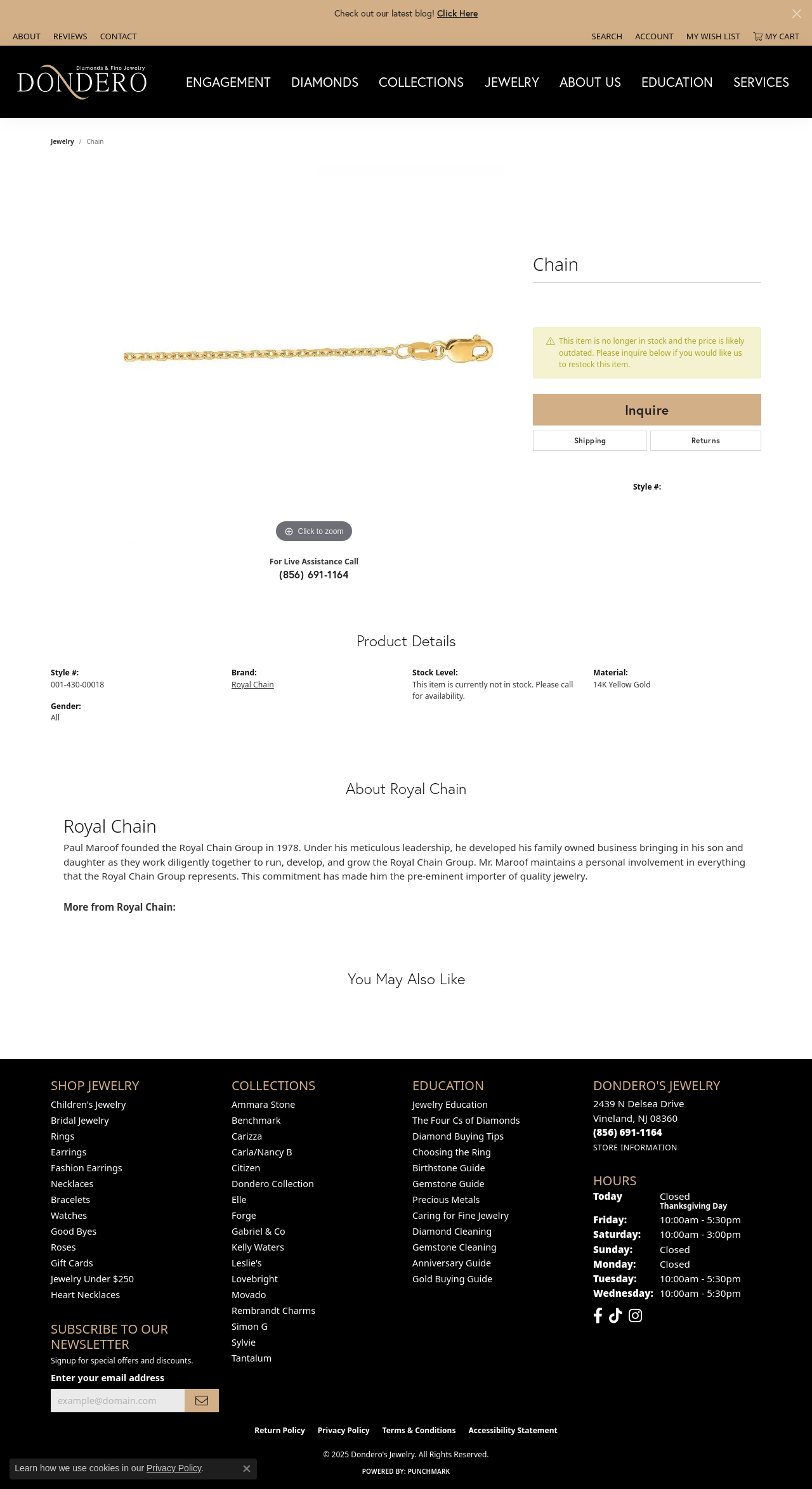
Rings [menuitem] (62, 1136)
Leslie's (247, 1263)
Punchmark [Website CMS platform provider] (429, 1471)
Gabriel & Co (258, 1231)
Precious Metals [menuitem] (446, 1199)
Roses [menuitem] (63, 1247)
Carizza (247, 1136)
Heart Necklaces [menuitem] (85, 1295)
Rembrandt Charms (273, 1310)
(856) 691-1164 (314, 574)
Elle (239, 1199)
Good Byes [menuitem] (73, 1231)
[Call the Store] (627, 1132)
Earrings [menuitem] (68, 1152)
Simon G (250, 1326)
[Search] (607, 36)
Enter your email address (107, 1378)
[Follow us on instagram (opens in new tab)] (635, 1315)
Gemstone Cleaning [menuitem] (454, 1247)
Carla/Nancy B (262, 1152)
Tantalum (252, 1358)
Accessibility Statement (512, 1430)
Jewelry (512, 82)
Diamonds (324, 82)
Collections (421, 82)
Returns (706, 440)
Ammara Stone (263, 1104)
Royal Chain (253, 684)
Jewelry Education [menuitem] (450, 1104)
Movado (249, 1295)
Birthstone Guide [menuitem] (448, 1168)
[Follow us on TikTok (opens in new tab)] (615, 1315)
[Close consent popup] (247, 1469)
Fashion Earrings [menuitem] (86, 1168)
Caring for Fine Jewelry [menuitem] (460, 1215)
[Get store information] (635, 1147)
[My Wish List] (713, 36)
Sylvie (244, 1342)
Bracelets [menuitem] (70, 1199)
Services (761, 82)
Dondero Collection (273, 1184)
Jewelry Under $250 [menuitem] (92, 1279)
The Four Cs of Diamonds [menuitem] (466, 1120)
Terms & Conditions (419, 1430)
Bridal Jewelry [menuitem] (80, 1120)
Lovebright (255, 1279)
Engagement (228, 82)
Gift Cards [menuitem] (72, 1263)
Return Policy (279, 1430)
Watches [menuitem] (69, 1215)
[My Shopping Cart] (776, 36)
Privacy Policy (344, 1430)
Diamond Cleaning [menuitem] (452, 1231)
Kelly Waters (258, 1247)
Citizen (246, 1168)
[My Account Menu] (654, 36)
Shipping (590, 440)
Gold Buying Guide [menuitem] (452, 1279)
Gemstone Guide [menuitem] (448, 1184)
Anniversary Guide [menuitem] (451, 1263)
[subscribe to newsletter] (202, 1400)
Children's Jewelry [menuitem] (88, 1104)
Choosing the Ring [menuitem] (451, 1152)
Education (677, 82)
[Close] (796, 14)
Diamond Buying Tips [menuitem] (458, 1136)
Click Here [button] (457, 13)
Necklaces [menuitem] (72, 1184)
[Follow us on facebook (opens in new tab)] (598, 1315)
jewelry (62, 141)
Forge (244, 1215)
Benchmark (256, 1120)
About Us (590, 82)
